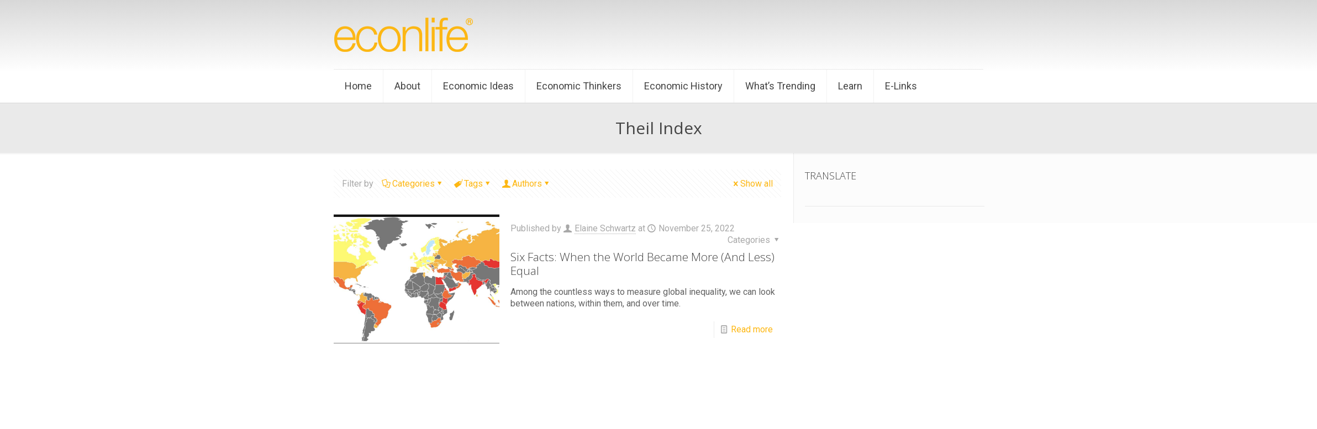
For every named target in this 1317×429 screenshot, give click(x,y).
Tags (473, 183)
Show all (752, 183)
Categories (413, 183)
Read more (752, 329)
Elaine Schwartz (605, 228)
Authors (526, 183)
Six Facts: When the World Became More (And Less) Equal (642, 263)
